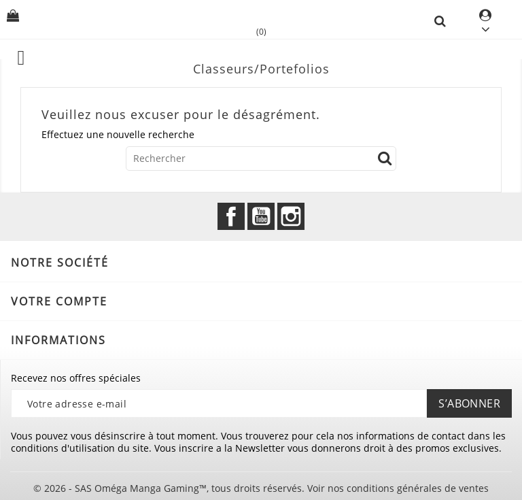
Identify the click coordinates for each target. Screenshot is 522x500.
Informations (58, 340)
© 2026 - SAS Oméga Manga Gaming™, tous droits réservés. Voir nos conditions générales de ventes (261, 488)
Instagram (290, 216)
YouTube (261, 216)
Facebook (231, 216)
